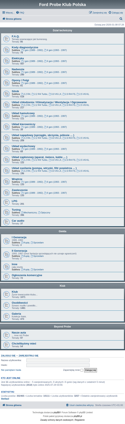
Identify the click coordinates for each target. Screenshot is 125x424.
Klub (62, 285)
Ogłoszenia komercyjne (27, 275)
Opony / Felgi (20, 80)
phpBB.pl (78, 416)
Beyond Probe (62, 326)
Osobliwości (20, 302)
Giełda (62, 231)
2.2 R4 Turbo (39, 94)
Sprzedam (37, 242)
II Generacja (19, 250)
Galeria (16, 313)
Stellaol (5, 398)
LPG (14, 201)
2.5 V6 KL (83, 94)
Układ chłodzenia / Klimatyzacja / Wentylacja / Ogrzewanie (49, 102)
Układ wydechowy (23, 146)
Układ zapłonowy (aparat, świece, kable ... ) (39, 157)
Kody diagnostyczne (25, 47)
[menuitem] (20, 12)
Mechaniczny (29, 212)
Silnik (15, 91)
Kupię (25, 242)
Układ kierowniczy (23, 124)
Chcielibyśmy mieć (24, 343)
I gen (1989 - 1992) (32, 50)
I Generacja (19, 237)
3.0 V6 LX (55, 94)
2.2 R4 (25, 94)
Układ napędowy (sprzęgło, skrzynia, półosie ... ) (43, 135)
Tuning (16, 209)
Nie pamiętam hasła (11, 370)
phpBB (57, 412)
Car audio (18, 220)
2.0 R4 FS (68, 94)
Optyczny (44, 212)
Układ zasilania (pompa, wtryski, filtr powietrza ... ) (44, 168)
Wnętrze (17, 179)
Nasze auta (19, 332)
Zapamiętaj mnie (73, 370)
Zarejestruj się (28, 355)
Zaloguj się (8, 355)
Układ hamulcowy (23, 113)
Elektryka (18, 58)
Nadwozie (18, 69)
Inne (14, 264)
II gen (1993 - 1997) (55, 50)
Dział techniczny (62, 30)
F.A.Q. (15, 36)
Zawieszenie (20, 190)
